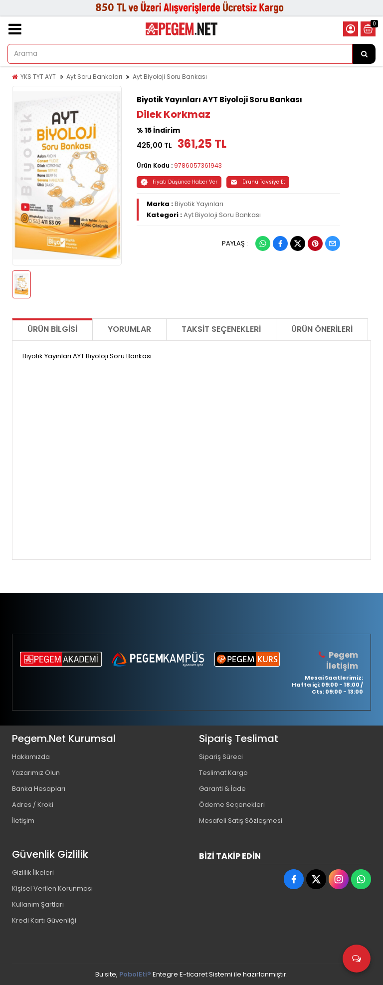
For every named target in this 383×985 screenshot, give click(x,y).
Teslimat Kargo (223, 772)
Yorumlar (129, 329)
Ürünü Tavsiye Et (257, 182)
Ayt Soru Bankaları (94, 76)
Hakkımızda (31, 756)
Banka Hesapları (38, 788)
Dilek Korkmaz (173, 114)
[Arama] (364, 54)
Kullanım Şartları (38, 904)
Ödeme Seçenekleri (232, 804)
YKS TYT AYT (38, 76)
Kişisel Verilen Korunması (52, 888)
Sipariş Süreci (221, 756)
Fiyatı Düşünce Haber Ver (179, 182)
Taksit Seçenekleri (221, 329)
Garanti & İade (222, 788)
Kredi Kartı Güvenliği (44, 920)
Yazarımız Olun (36, 772)
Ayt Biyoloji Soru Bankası (170, 76)
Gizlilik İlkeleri (33, 872)
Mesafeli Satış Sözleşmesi (240, 820)
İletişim (23, 820)
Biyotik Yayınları (199, 204)
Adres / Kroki (32, 804)
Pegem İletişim (342, 660)
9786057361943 (198, 165)
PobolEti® (135, 974)
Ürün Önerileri (322, 329)
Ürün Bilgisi (52, 329)
